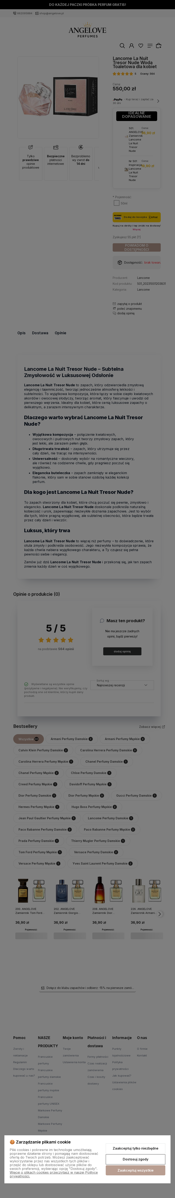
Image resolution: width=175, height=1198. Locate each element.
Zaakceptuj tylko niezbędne (135, 1148)
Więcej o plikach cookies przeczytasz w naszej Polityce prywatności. (54, 1174)
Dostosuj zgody (135, 1159)
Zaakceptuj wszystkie (136, 1170)
